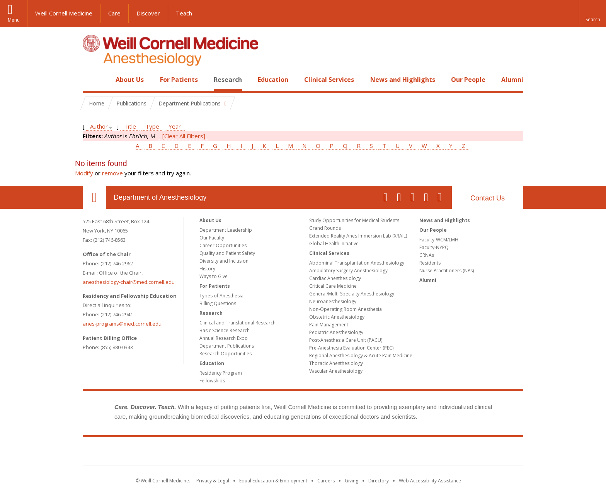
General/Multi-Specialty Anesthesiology (351, 293)
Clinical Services (329, 79)
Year (175, 126)
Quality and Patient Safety (227, 253)
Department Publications (226, 346)
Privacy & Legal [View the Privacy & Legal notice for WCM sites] (212, 480)
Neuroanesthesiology (332, 301)
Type (152, 126)
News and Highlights (402, 79)
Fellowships (212, 380)
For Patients (179, 79)
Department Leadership (225, 230)
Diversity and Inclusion (224, 261)
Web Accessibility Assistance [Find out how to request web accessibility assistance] (430, 480)
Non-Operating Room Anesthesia (345, 309)
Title (130, 126)
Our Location (94, 197)
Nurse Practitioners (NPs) (446, 270)
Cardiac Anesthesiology (335, 278)
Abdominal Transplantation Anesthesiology (356, 263)
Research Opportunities (225, 353)
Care (114, 13)
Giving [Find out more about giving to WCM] (351, 480)
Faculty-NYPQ (434, 247)
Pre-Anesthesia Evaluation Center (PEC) (351, 348)
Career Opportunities (223, 245)
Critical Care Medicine (333, 286)
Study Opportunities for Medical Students (354, 220)
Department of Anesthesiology (160, 197)
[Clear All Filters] (183, 136)
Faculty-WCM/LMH (438, 239)
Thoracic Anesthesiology (336, 363)
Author (99, 126)
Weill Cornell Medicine (63, 13)
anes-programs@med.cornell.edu (122, 323)
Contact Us (487, 198)
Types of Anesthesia (221, 295)
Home (91, 79)
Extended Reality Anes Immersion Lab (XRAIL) (358, 236)
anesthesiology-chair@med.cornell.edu (129, 281)
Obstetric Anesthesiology (336, 317)
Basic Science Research (224, 330)
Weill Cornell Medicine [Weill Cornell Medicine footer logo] (303, 452)
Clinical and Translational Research (237, 322)
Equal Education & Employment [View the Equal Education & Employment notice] (273, 480)
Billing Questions (217, 303)
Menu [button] (14, 20)
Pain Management (328, 324)
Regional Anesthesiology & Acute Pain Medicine (360, 355)
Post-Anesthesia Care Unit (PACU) (345, 340)
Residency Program (220, 373)
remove (112, 173)
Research (228, 79)
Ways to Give (213, 276)
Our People (468, 79)
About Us (130, 79)
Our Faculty (211, 237)
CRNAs (426, 255)
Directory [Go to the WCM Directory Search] (378, 480)
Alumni (512, 79)
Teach (184, 13)
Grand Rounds (325, 228)
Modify (84, 173)
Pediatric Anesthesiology (336, 332)
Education (273, 79)
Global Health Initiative (334, 243)
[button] (592, 13)
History (207, 268)
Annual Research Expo (223, 338)
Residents (430, 263)
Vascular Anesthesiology (336, 371)
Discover (148, 13)
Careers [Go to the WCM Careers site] (326, 480)
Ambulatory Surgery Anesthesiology (348, 270)
